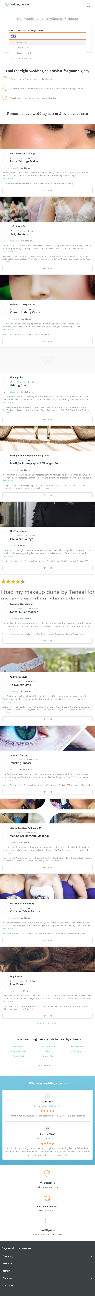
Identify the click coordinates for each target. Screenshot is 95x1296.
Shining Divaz (54, 1138)
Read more (7, 178)
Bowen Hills (47, 1056)
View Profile (47, 190)
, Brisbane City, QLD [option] (21, 53)
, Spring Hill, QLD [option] (20, 47)
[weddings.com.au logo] (17, 4)
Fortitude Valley (18, 1051)
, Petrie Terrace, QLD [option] (21, 58)
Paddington (76, 1051)
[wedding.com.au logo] (16, 1249)
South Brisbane (47, 1046)
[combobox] (47, 36)
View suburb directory (47, 1065)
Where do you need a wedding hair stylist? (27, 30)
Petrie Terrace (76, 1046)
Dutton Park (18, 1056)
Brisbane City (18, 1046)
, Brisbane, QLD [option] (19, 42)
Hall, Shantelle (54, 1106)
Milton (47, 1051)
